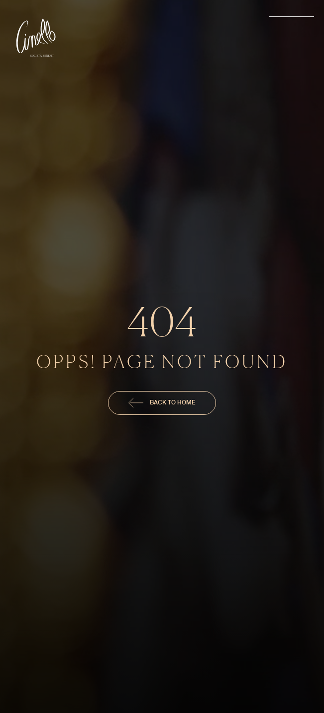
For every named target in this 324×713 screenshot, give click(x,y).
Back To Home (162, 402)
